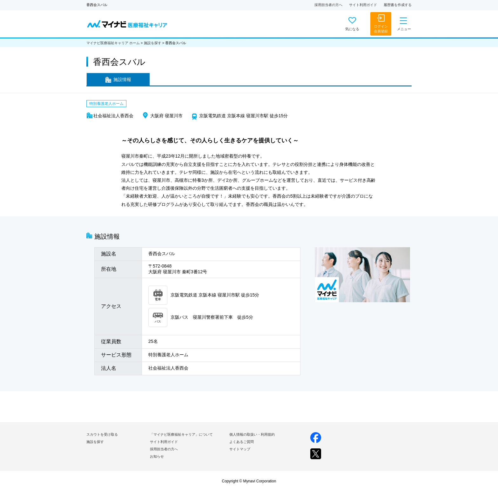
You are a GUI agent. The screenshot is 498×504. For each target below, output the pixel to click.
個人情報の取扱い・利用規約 (252, 434)
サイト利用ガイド (363, 5)
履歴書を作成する (398, 5)
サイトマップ (239, 449)
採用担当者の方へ (328, 5)
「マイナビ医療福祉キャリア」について (181, 434)
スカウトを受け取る (102, 434)
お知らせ (157, 456)
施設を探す (152, 43)
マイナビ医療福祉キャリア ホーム (113, 43)
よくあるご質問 (241, 442)
